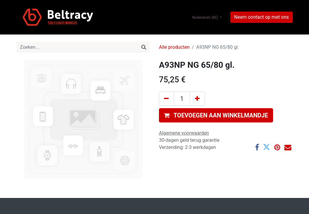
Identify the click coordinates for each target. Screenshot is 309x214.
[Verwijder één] (166, 99)
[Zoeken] (144, 47)
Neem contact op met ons (261, 17)
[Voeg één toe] (197, 99)
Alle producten (174, 47)
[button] (216, 115)
